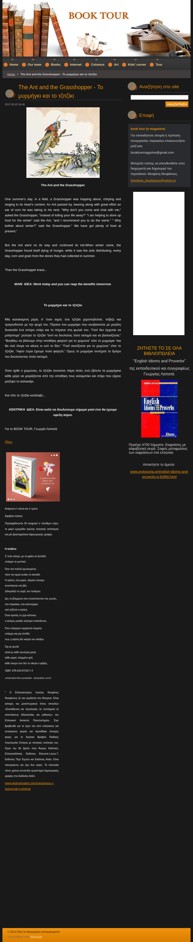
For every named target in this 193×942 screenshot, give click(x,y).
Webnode (36, 936)
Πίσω (8, 442)
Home (11, 74)
